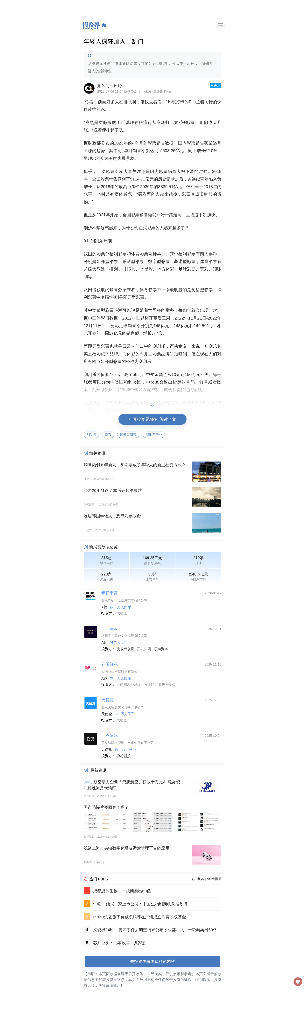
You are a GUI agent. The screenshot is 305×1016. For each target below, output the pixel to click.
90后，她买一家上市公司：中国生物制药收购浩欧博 (140, 904)
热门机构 (197, 879)
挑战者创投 (125, 649)
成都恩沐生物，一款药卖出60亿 (122, 891)
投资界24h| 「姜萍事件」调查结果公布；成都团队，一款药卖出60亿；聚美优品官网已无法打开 (157, 931)
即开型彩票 (128, 435)
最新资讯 (98, 770)
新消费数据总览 (103, 547)
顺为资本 (161, 649)
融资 (88, 781)
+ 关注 (215, 85)
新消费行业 (154, 435)
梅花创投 (124, 756)
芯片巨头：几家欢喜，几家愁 (119, 943)
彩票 (108, 435)
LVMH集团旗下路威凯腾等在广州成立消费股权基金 (139, 917)
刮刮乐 (91, 435)
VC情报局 (214, 879)
